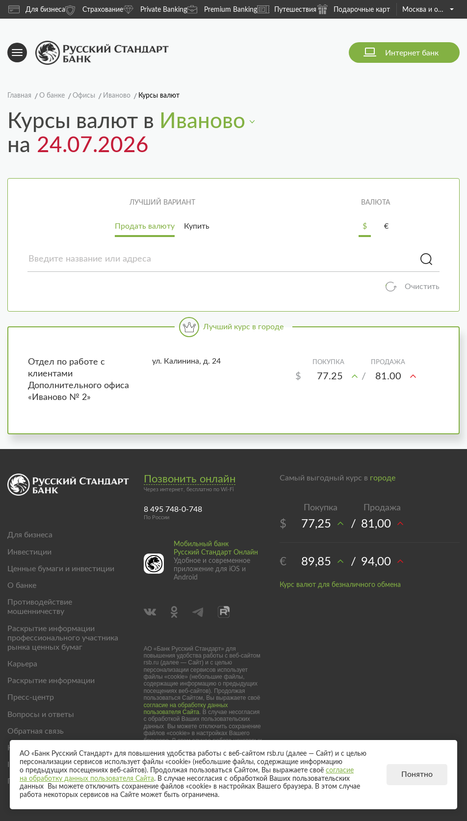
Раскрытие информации (51, 681)
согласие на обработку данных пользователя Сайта (186, 708)
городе (382, 478)
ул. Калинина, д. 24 (186, 361)
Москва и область (428, 9)
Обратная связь (35, 731)
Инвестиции (29, 552)
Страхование (94, 9)
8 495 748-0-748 (173, 509)
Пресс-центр (30, 697)
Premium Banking (222, 9)
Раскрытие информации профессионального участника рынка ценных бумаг (62, 638)
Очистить (422, 287)
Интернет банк (412, 53)
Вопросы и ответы (40, 714)
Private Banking (155, 9)
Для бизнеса (36, 9)
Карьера (22, 664)
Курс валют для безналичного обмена (340, 585)
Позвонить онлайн (189, 479)
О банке (21, 585)
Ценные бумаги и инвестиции (60, 569)
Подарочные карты (355, 9)
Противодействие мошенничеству (39, 606)
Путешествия (286, 9)
